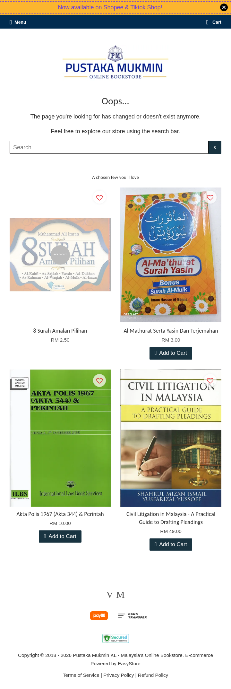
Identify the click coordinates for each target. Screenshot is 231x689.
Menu (18, 22)
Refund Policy (153, 675)
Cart (213, 22)
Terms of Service (81, 675)
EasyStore (129, 663)
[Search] (109, 147)
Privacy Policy (118, 675)
